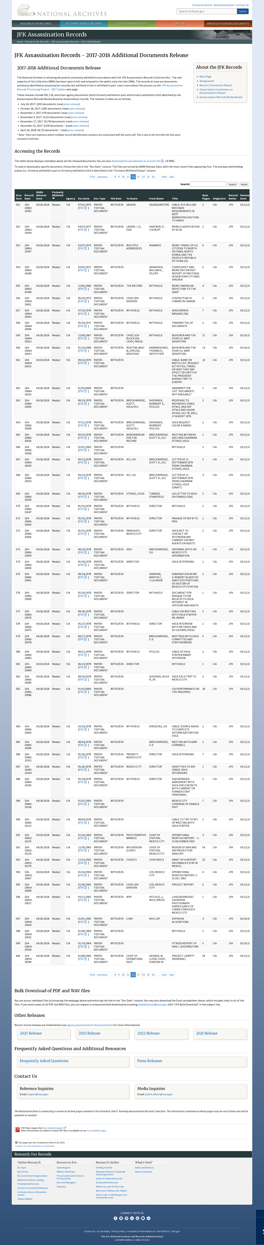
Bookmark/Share (224, 5)
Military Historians (66, 1171)
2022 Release (148, 1033)
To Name (132, 198)
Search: (185, 184)
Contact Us (242, 5)
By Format (23, 1171)
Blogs (143, 1218)
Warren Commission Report (216, 85)
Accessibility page (96, 1130)
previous (102, 176)
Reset (244, 184)
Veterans (61, 1186)
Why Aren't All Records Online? (111, 1190)
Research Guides (107, 1162)
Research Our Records (35, 23)
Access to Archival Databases (33, 1187)
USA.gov (175, 1231)
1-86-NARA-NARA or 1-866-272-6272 (132, 1239)
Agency (70, 198)
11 (128, 176)
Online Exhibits (25, 1198)
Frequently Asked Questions (44, 1061)
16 (153, 176)
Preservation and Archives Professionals (70, 1177)
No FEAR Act (163, 1231)
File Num (116, 198)
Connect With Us (132, 1213)
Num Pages (206, 196)
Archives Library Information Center (32, 1193)
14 (143, 176)
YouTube (137, 1218)
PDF (81, 208)
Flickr (148, 1218)
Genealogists (63, 1167)
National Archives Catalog (31, 1179)
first (92, 176)
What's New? (143, 1162)
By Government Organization (32, 1175)
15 (148, 176)
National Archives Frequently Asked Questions (110, 1173)
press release (71, 104)
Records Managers (66, 1182)
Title (175, 198)
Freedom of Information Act (141, 1231)
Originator (219, 198)
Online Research (29, 1162)
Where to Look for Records (110, 1186)
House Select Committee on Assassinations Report (216, 91)
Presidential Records (28, 1183)
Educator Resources (132, 23)
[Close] (260, 1213)
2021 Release (207, 1033)
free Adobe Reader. (54, 1127)
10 (123, 176)
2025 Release (31, 1033)
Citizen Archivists (202, 5)
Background (207, 81)
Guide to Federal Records (109, 1178)
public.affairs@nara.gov (159, 1094)
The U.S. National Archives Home (61, 10)
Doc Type (99, 198)
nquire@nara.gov (38, 1094)
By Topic (22, 1167)
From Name (156, 198)
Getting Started (104, 1167)
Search (242, 11)
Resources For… (67, 1162)
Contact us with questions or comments (34, 1145)
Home (20, 41)
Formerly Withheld (57, 195)
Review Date (244, 196)
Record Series (233, 196)
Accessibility (103, 1231)
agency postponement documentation (90, 1025)
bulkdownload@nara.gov (152, 1004)
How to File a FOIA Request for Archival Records (111, 1196)
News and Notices (144, 1167)
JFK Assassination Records (65, 41)
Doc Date (83, 198)
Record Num (29, 196)
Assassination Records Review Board (221, 97)
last (171, 176)
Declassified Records (107, 1182)
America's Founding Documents (228, 23)
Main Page (206, 76)
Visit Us (180, 23)
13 (138, 176)
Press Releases (149, 1061)
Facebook (115, 1218)
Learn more (233, 1238)
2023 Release (89, 1033)
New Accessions (143, 1171)
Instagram (126, 1218)
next (164, 176)
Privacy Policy (119, 1231)
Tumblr (132, 1218)
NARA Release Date (41, 195)
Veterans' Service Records (84, 23)
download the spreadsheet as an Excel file (136, 161)
